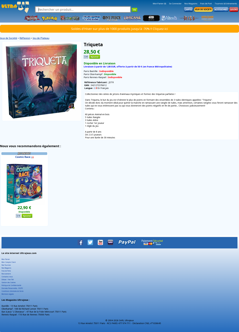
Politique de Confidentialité (11, 285)
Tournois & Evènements (226, 3)
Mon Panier (6, 259)
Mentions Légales (8, 294)
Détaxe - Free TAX (8, 279)
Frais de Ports (6, 271)
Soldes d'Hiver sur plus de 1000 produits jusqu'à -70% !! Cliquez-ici (119, 29)
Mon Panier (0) (159, 3)
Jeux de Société (8, 38)
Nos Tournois (6, 265)
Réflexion (25, 38)
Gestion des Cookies (9, 282)
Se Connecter (175, 3)
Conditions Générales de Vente (12, 291)
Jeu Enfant (24, 153)
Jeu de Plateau (41, 38)
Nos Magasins (190, 3)
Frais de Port (206, 3)
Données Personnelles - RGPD (12, 288)
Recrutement (6, 274)
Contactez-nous (7, 277)
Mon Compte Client (9, 262)
